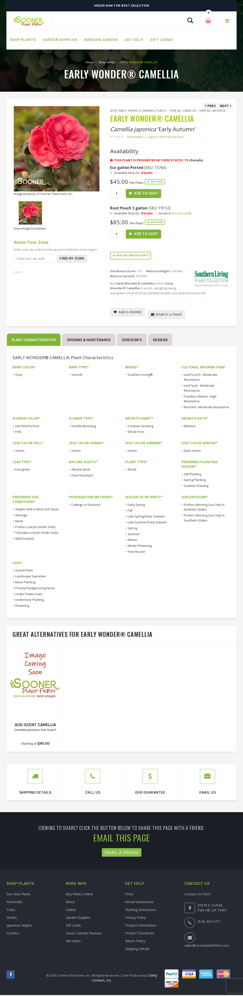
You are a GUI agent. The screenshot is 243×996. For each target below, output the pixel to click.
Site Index (73, 942)
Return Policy (135, 942)
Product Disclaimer (139, 934)
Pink (18, 433)
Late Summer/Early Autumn (147, 523)
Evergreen (22, 470)
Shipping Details (137, 949)
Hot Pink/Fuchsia (27, 427)
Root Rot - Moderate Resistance (206, 408)
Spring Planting (195, 481)
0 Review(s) (136, 137)
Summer (134, 535)
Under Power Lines (28, 595)
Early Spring (136, 505)
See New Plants (18, 895)
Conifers (12, 934)
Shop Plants (106, 62)
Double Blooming (83, 427)
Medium (190, 427)
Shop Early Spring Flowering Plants (138, 110)
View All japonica (212, 110)
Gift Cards (73, 926)
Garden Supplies (78, 918)
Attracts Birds (80, 470)
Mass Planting (25, 583)
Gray (18, 376)
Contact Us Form (197, 895)
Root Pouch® (181, 214)
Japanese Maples (19, 926)
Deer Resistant (82, 476)
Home (89, 62)
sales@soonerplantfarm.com (206, 946)
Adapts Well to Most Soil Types (37, 510)
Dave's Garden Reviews (84, 934)
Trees (10, 910)
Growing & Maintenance (89, 341)
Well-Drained (24, 540)
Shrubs (11, 918)
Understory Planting (29, 601)
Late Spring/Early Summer (146, 517)
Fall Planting (192, 475)
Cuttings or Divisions (86, 505)
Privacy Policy (135, 918)
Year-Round (136, 553)
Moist (19, 522)
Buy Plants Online (79, 895)
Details (147, 173)
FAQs (129, 895)
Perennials (14, 903)
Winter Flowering (140, 547)
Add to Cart (146, 193)
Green (19, 451)
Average (21, 516)
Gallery (71, 910)
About (70, 903)
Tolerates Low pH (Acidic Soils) (36, 534)
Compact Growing (140, 427)
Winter (132, 541)
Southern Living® (140, 376)
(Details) (196, 160)
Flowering (22, 607)
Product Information (140, 926)
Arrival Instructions (139, 903)
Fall (130, 511)
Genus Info (132, 341)
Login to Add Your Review (165, 137)
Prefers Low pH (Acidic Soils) (35, 528)
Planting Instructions (140, 910)
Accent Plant (24, 571)
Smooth (77, 376)
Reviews (160, 341)
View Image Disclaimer (30, 228)
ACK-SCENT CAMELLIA (35, 726)
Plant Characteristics (34, 341)
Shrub (132, 470)
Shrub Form (136, 433)
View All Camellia (183, 110)
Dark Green (192, 451)
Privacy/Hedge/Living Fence (35, 589)
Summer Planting (196, 487)
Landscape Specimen (30, 577)
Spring (132, 529)
